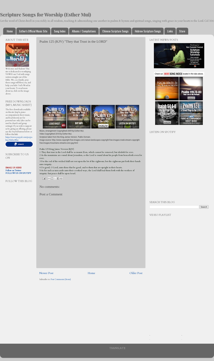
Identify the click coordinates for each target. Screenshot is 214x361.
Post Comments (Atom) (61, 279)
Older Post (136, 273)
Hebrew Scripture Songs (148, 31)
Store (182, 31)
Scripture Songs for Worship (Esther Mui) (45, 14)
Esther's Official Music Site (33, 31)
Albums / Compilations (84, 31)
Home (10, 31)
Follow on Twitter (13, 170)
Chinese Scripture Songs (115, 31)
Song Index (59, 31)
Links (170, 31)
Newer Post (46, 273)
